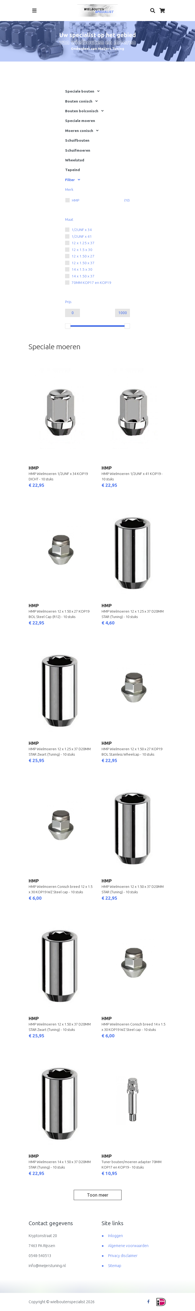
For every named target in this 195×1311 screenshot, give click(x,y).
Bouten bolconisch (81, 111)
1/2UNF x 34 (82, 229)
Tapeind (72, 170)
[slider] (67, 326)
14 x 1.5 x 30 (82, 269)
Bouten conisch (78, 101)
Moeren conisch (79, 130)
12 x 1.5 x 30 (82, 249)
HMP (75, 200)
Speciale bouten (79, 91)
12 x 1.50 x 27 (83, 256)
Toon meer (97, 1195)
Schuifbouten (77, 140)
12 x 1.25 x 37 (83, 243)
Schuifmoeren (77, 150)
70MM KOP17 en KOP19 (91, 282)
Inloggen (115, 1236)
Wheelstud (74, 160)
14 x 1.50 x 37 (83, 276)
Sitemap (114, 1266)
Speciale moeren (80, 120)
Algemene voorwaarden (128, 1246)
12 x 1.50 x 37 (83, 263)
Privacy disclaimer (122, 1256)
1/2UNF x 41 (82, 236)
